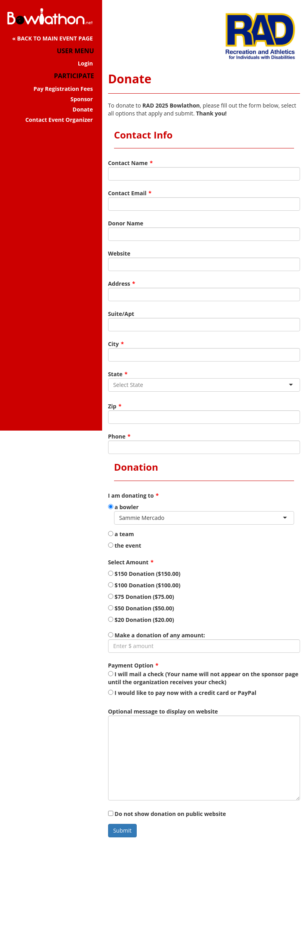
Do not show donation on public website (167, 814)
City (113, 344)
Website (119, 253)
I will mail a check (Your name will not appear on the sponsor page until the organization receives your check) (203, 678)
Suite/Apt (121, 313)
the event (124, 545)
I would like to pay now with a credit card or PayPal (182, 692)
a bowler (123, 507)
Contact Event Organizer (59, 119)
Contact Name (128, 163)
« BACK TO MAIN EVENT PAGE (52, 38)
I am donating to (131, 495)
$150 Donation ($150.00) (144, 573)
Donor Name (125, 223)
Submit (122, 830)
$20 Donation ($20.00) (141, 619)
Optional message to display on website (163, 711)
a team (121, 534)
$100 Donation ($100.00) (144, 585)
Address (119, 283)
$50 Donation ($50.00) (141, 608)
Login (85, 63)
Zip (112, 406)
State (115, 374)
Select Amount (128, 562)
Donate (83, 109)
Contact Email (127, 193)
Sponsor (81, 99)
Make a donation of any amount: (156, 635)
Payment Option (130, 665)
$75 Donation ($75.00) (141, 596)
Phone (117, 436)
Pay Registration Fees (63, 88)
